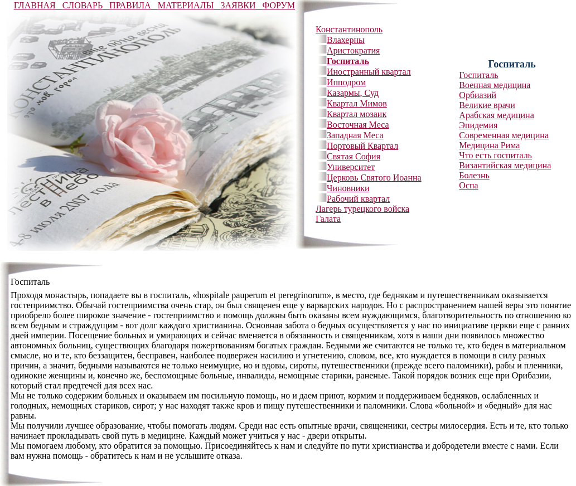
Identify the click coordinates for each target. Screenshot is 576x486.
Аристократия (353, 50)
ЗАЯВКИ (237, 5)
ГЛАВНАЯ (35, 5)
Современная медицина (504, 135)
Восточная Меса (358, 124)
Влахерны (346, 40)
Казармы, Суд (353, 93)
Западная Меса (355, 135)
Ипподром (346, 82)
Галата (328, 218)
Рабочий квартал (358, 198)
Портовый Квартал (362, 145)
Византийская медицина (505, 165)
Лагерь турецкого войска (362, 208)
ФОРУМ (279, 5)
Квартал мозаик (356, 114)
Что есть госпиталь (495, 155)
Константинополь (349, 29)
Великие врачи (487, 105)
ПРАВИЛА (130, 5)
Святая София (353, 156)
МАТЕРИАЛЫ (186, 5)
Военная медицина (494, 85)
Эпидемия (478, 125)
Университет (351, 167)
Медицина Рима (489, 145)
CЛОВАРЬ (82, 5)
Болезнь (474, 175)
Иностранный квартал (369, 71)
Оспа (468, 185)
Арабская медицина (496, 115)
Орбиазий (477, 95)
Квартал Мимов (357, 103)
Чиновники (348, 188)
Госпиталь (348, 61)
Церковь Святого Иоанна (374, 177)
